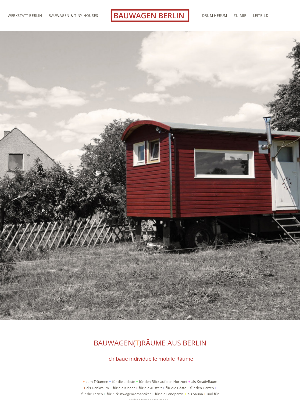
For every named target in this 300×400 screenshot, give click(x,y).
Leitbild (261, 15)
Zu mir (240, 15)
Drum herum (214, 15)
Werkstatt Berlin (25, 15)
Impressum (273, 382)
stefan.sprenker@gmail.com (40, 388)
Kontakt (275, 376)
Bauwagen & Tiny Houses (73, 15)
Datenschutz (272, 388)
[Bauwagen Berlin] (150, 15)
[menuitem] (24, 15)
